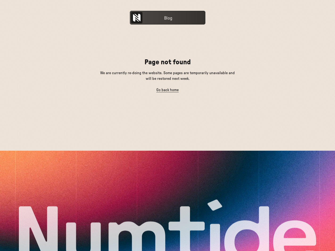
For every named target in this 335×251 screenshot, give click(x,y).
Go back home (167, 90)
